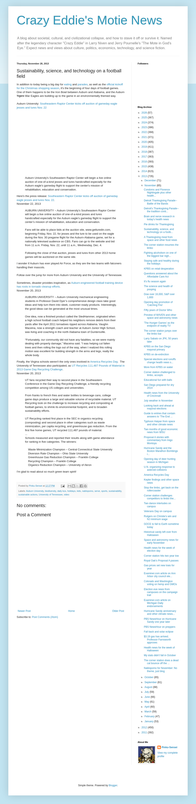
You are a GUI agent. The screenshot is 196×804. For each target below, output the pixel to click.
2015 (145, 166)
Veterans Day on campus (158, 511)
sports (104, 491)
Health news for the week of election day (159, 549)
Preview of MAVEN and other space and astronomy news (160, 316)
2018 (145, 151)
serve (97, 491)
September (150, 682)
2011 (145, 732)
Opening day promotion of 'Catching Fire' (158, 304)
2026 (145, 112)
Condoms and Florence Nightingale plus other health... (157, 192)
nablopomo (87, 491)
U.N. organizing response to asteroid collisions (159, 468)
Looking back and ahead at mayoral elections (159, 407)
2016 (145, 161)
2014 (145, 171)
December (150, 180)
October (149, 677)
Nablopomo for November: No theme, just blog (160, 669)
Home (71, 611)
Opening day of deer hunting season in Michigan (159, 460)
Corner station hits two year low (161, 555)
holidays (71, 491)
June (147, 696)
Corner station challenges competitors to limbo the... (160, 497)
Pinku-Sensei (169, 747)
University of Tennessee (51, 494)
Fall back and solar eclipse (158, 631)
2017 (145, 156)
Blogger (113, 785)
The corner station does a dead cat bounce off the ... (161, 662)
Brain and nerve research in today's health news (159, 218)
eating (68, 84)
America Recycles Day (104, 361)
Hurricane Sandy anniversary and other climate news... (160, 612)
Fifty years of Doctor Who (158, 310)
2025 (145, 117)
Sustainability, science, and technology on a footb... (159, 231)
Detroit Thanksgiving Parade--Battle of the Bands (160, 202)
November (150, 185)
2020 (145, 142)
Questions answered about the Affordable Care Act (161, 275)
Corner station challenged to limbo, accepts (159, 374)
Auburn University (35, 491)
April (147, 706)
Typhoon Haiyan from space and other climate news (159, 423)
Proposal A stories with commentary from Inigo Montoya (158, 440)
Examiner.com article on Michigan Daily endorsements (157, 603)
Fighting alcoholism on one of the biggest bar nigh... (160, 254)
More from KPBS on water (158, 367)
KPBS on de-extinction (156, 354)
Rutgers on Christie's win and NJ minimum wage (160, 518)
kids (79, 491)
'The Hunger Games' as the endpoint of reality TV (159, 324)
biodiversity (50, 491)
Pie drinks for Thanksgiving (159, 224)
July (147, 691)
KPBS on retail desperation (159, 268)
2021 (145, 137)
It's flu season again (155, 281)
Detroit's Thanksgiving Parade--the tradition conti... (161, 210)
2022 (145, 132)
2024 (145, 122)
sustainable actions (28, 494)
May (147, 701)
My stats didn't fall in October (160, 655)
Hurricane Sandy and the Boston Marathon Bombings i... (161, 451)
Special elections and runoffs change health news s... (160, 361)
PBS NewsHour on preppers (159, 626)
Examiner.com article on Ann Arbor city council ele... (160, 575)
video (66, 494)
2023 (145, 127)
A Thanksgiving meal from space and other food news (160, 239)
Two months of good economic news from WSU (161, 431)
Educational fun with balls (158, 379)
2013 (145, 176)
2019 (145, 146)
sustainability (115, 491)
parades (83, 84)
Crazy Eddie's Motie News (89, 20)
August (148, 687)
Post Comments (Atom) (45, 617)
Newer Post (24, 611)
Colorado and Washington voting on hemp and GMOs (160, 583)
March (148, 711)
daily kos (61, 491)
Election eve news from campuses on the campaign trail (161, 592)
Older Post (118, 611)
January (149, 721)
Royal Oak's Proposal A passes (161, 560)
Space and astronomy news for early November (161, 541)
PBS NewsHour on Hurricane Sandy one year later (160, 620)
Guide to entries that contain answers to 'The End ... (159, 415)
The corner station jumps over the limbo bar (160, 332)
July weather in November (158, 400)
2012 (145, 727)
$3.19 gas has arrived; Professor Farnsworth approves (157, 639)
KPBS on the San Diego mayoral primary (157, 348)
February (149, 716)
